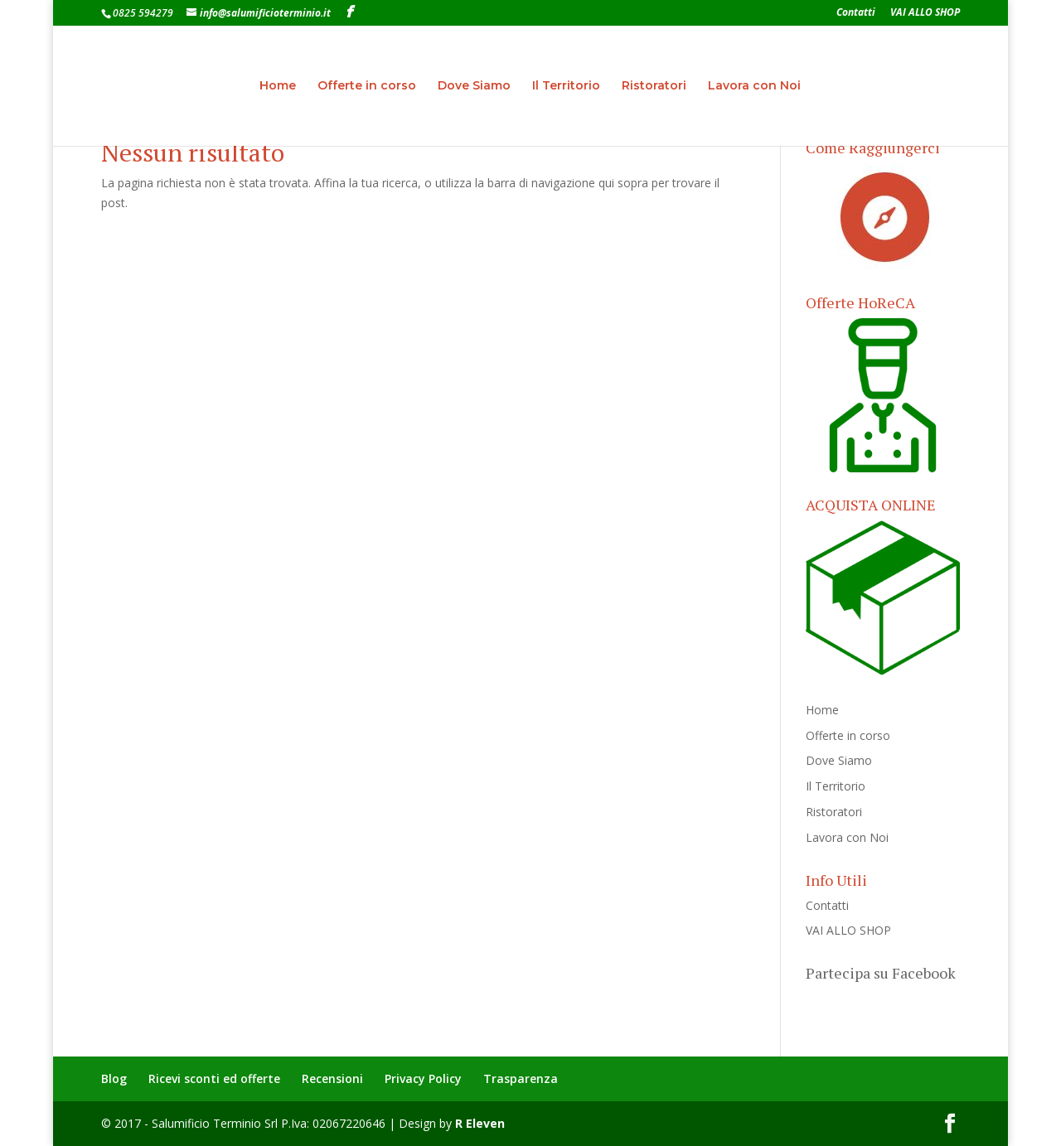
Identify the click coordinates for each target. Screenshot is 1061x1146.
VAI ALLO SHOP (925, 13)
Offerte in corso (366, 86)
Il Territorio (566, 86)
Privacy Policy (423, 1078)
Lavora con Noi (754, 86)
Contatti (855, 13)
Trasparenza (520, 1078)
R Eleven (480, 1123)
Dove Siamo (474, 86)
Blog (114, 1078)
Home (277, 86)
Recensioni (332, 1078)
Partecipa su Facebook (881, 973)
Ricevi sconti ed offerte (214, 1078)
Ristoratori (654, 86)
